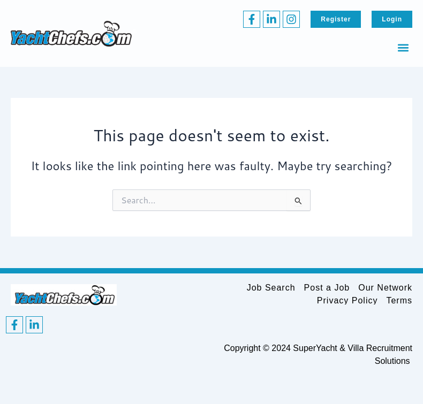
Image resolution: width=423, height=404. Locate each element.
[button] (403, 47)
